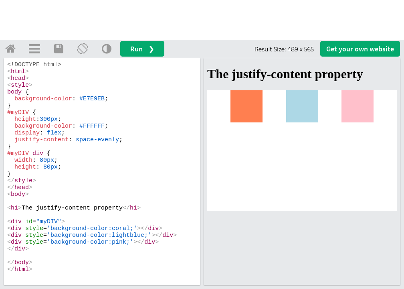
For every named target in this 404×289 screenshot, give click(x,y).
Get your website (360, 48)
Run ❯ (142, 48)
